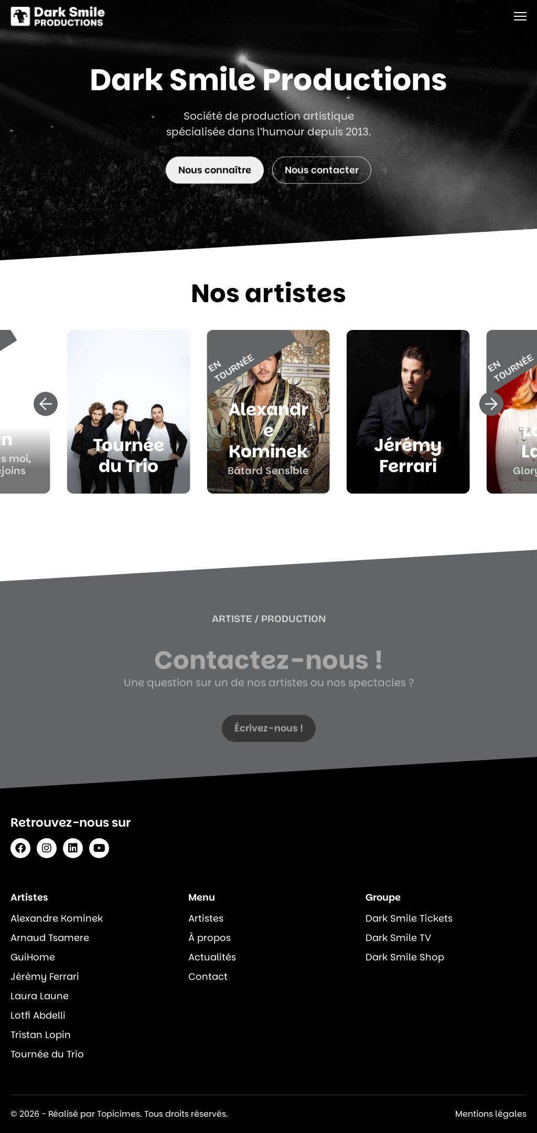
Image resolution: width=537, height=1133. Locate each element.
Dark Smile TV (398, 937)
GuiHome (32, 957)
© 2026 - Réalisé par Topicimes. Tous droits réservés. (119, 1114)
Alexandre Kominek (56, 918)
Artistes (205, 918)
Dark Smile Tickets (409, 918)
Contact (208, 976)
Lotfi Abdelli (38, 1015)
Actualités (212, 957)
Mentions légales (491, 1114)
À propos (209, 937)
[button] (46, 404)
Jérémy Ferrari (44, 976)
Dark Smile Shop (405, 957)
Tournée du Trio (47, 1054)
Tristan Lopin (40, 1034)
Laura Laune (39, 995)
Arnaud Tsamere (49, 937)
